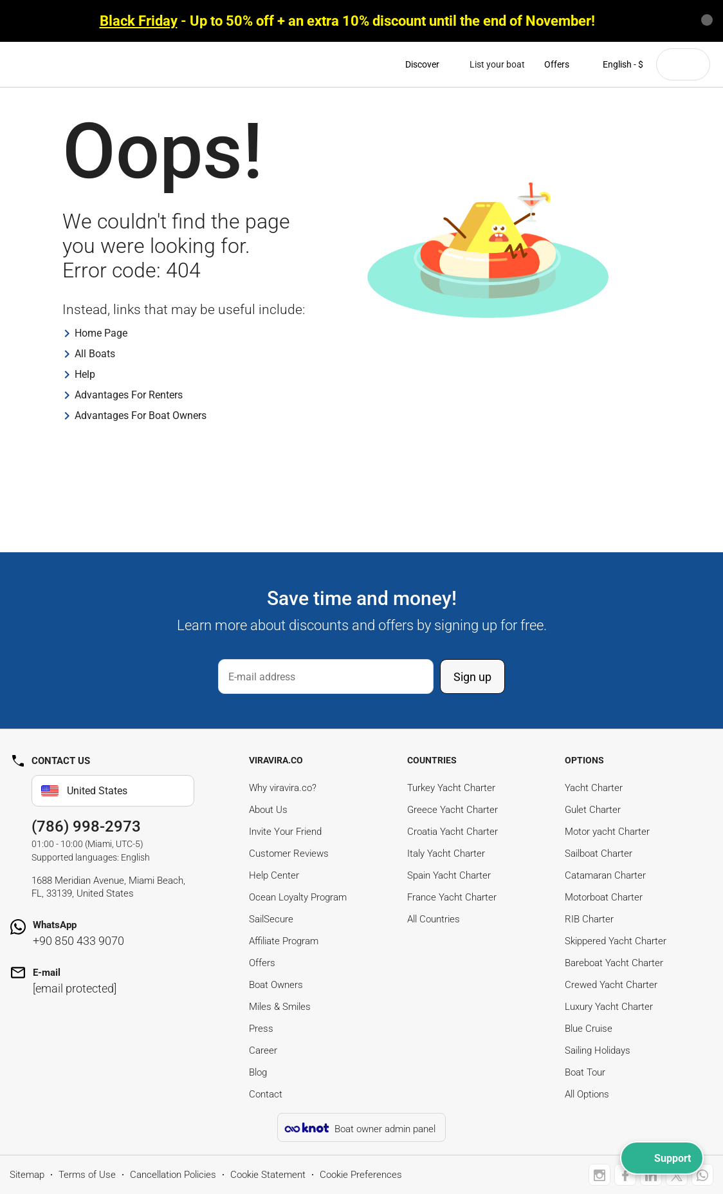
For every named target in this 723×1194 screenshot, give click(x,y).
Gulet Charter (593, 810)
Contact (265, 1094)
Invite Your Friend (285, 831)
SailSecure (271, 919)
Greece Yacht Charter (452, 810)
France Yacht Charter (452, 897)
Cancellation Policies (173, 1174)
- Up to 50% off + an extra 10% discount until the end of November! (347, 21)
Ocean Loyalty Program (298, 897)
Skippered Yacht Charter (615, 941)
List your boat (497, 64)
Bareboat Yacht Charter (614, 963)
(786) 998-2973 (86, 826)
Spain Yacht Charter (449, 875)
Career (263, 1050)
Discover (427, 64)
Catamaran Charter (605, 875)
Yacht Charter (594, 788)
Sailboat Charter (598, 853)
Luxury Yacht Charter (609, 1006)
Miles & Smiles (280, 1006)
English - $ (616, 64)
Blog (258, 1072)
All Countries (433, 919)
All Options (587, 1094)
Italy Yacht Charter (446, 853)
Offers (556, 64)
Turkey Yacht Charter (451, 788)
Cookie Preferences (361, 1174)
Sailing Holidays (597, 1050)
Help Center (274, 875)
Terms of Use (87, 1174)
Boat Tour (585, 1072)
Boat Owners (276, 985)
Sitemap (27, 1174)
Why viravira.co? (282, 788)
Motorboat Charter (604, 897)
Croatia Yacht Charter (452, 831)
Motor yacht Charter (607, 831)
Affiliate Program (283, 941)
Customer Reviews (289, 853)
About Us (268, 810)
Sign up (472, 677)
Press (261, 1028)
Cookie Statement (268, 1174)
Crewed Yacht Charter (611, 985)
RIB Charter (589, 919)
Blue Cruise (588, 1028)
